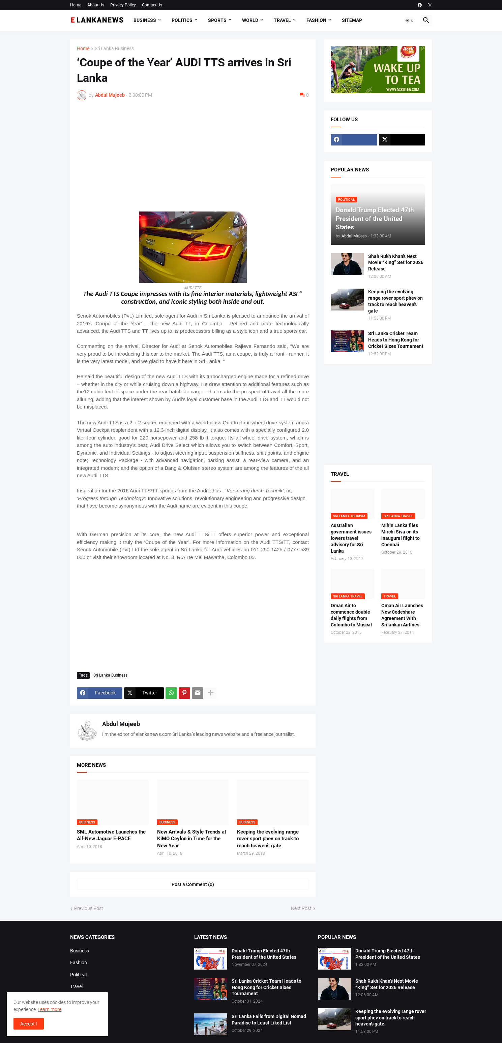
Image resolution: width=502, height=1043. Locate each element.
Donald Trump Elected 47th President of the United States (264, 954)
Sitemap (352, 20)
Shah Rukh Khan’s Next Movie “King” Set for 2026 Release (395, 263)
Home (75, 5)
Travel (282, 20)
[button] (409, 20)
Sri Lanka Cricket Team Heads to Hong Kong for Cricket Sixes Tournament (395, 340)
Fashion (316, 20)
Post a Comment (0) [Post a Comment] (193, 884)
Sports (217, 20)
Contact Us (152, 5)
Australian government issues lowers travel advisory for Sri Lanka (351, 538)
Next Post (301, 908)
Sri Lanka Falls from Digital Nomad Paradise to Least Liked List (269, 1019)
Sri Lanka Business (114, 48)
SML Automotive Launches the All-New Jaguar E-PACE (111, 835)
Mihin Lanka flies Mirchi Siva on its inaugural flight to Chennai (400, 535)
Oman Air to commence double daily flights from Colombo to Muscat (351, 615)
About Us (95, 5)
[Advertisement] (193, 156)
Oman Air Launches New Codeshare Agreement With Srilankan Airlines (402, 615)
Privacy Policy (123, 5)
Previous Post (88, 908)
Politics (182, 20)
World (250, 20)
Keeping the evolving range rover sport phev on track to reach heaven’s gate (268, 839)
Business (145, 20)
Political (78, 974)
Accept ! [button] (28, 1023)
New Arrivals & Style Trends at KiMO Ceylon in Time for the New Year (191, 839)
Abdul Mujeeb (121, 723)
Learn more (49, 1009)
